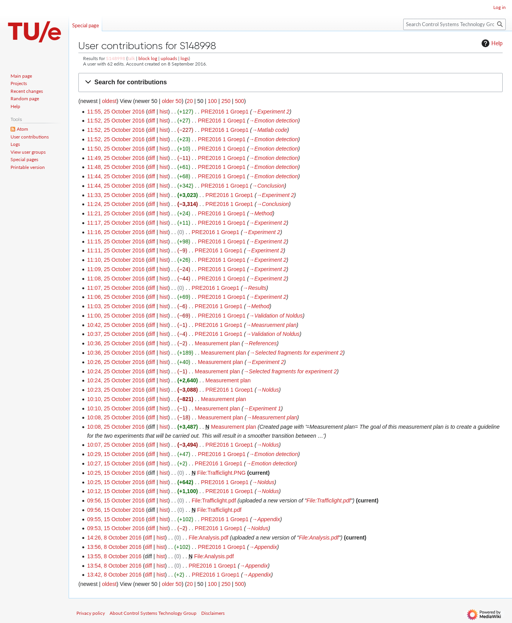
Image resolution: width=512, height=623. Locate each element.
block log (147, 58)
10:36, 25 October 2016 (115, 343)
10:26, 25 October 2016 (115, 362)
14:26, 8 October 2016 (114, 537)
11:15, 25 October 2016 (115, 241)
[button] (290, 82)
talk (131, 58)
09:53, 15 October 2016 (115, 528)
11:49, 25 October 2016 (115, 158)
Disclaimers (213, 613)
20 (190, 101)
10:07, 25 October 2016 (115, 445)
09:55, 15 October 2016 (115, 519)
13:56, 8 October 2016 (114, 547)
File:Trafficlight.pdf (213, 500)
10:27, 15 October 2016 (115, 463)
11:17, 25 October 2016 (115, 223)
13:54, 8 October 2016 (114, 566)
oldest (109, 101)
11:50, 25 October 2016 (115, 149)
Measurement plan (217, 343)
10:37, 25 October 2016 (115, 334)
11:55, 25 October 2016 (115, 111)
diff (151, 111)
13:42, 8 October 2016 (114, 575)
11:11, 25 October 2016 (115, 250)
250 (225, 101)
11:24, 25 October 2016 (115, 204)
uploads (169, 58)
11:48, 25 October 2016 (115, 167)
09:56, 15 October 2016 (115, 500)
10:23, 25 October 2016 (115, 390)
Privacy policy (90, 613)
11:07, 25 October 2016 (115, 288)
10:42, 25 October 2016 (115, 325)
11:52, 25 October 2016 (115, 120)
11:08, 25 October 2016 (115, 278)
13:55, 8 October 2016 (114, 556)
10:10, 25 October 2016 (115, 399)
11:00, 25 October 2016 (115, 315)
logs (185, 58)
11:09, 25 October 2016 (115, 269)
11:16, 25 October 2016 (115, 232)
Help (491, 43)
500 (239, 101)
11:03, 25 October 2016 (115, 306)
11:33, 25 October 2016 (115, 195)
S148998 (115, 58)
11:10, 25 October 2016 (115, 260)
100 (212, 101)
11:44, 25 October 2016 (115, 176)
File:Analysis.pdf (209, 537)
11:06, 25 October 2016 (115, 297)
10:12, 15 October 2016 (115, 491)
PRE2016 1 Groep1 (224, 111)
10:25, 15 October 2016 (115, 473)
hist (163, 111)
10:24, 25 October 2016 (115, 371)
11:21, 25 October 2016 (115, 213)
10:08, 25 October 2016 (115, 417)
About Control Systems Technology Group (153, 613)
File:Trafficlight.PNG (221, 473)
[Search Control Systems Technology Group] (454, 24)
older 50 (172, 101)
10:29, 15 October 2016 (115, 454)
